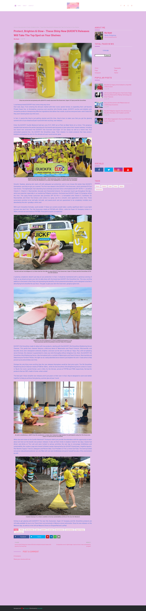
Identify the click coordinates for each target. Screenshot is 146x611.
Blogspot (26, 608)
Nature (121, 186)
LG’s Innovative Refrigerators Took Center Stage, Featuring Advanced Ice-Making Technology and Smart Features (118, 95)
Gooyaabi (39, 608)
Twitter (116, 73)
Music (115, 186)
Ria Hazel (16, 39)
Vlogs (115, 70)
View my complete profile (110, 37)
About (25, 5)
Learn (110, 186)
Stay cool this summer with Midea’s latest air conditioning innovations (117, 104)
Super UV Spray (80, 529)
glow (37, 529)
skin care (50, 529)
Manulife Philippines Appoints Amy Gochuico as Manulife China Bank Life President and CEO (117, 112)
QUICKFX (43, 529)
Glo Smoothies (30, 529)
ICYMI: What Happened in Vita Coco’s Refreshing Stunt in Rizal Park (118, 120)
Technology (99, 189)
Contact (31, 5)
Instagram (98, 73)
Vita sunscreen (22, 27)
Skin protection (59, 529)
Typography (117, 68)
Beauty (21, 529)
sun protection (69, 529)
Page (96, 70)
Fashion (104, 186)
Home (19, 5)
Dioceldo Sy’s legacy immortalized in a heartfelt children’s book (117, 86)
